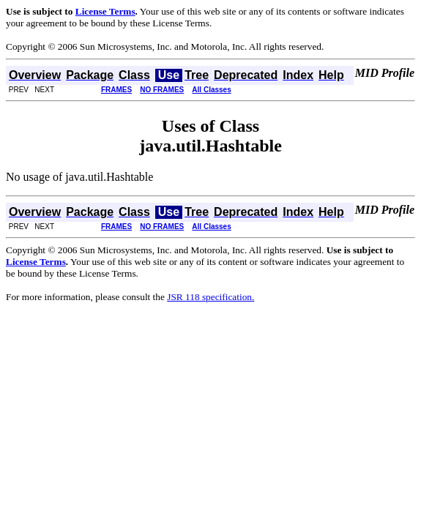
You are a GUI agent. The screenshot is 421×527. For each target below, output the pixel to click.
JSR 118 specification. (210, 296)
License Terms (105, 11)
